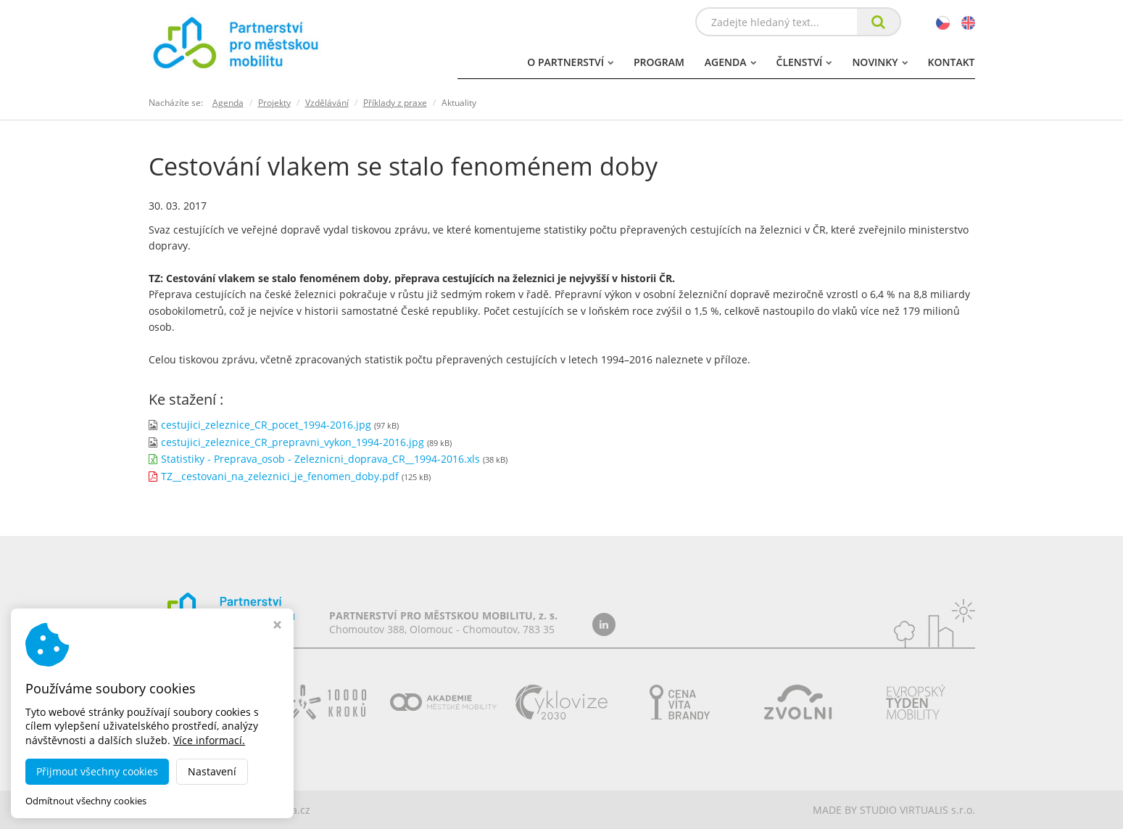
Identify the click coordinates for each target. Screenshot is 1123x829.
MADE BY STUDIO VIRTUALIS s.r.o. (894, 810)
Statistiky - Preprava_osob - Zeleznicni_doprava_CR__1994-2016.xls (320, 459)
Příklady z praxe (395, 102)
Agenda (730, 62)
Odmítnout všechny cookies (85, 801)
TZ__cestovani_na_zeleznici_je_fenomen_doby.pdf (280, 476)
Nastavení (212, 771)
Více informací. (209, 740)
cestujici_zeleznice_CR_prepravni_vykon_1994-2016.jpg (292, 442)
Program (659, 62)
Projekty (274, 102)
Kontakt (951, 62)
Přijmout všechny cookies (97, 771)
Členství (804, 62)
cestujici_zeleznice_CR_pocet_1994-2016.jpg (266, 425)
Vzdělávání (327, 102)
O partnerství (570, 62)
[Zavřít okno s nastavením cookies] (277, 626)
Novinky (879, 62)
